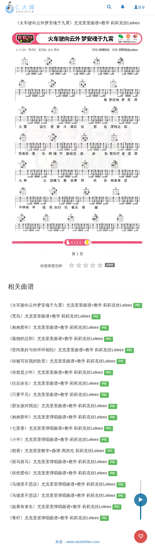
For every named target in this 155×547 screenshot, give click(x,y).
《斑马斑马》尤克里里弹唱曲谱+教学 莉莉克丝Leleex (62, 462)
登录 (139, 7)
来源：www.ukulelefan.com (77, 542)
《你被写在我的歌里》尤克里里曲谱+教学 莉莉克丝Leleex (67, 361)
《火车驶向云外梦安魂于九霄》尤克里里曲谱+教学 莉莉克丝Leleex (75, 305)
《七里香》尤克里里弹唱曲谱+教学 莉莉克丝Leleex (60, 428)
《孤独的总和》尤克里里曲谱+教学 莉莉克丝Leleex (60, 339)
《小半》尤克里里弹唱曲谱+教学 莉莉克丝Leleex (58, 440)
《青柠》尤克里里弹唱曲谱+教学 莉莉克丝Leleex (58, 518)
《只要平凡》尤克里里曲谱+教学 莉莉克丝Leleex (58, 395)
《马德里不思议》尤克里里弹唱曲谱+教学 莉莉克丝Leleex (67, 484)
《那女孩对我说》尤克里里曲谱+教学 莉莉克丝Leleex (62, 406)
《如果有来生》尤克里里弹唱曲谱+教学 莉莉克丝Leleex (65, 507)
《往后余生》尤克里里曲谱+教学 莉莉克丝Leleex (58, 384)
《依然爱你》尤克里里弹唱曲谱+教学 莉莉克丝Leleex (62, 473)
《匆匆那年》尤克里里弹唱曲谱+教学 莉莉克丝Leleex (62, 417)
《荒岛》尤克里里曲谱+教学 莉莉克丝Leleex (54, 316)
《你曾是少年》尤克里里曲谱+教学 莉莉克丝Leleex (60, 373)
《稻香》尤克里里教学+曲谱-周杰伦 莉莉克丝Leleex (61, 451)
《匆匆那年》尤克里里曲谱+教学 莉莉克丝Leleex (58, 328)
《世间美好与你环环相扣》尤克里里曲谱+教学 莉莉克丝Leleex (71, 350)
